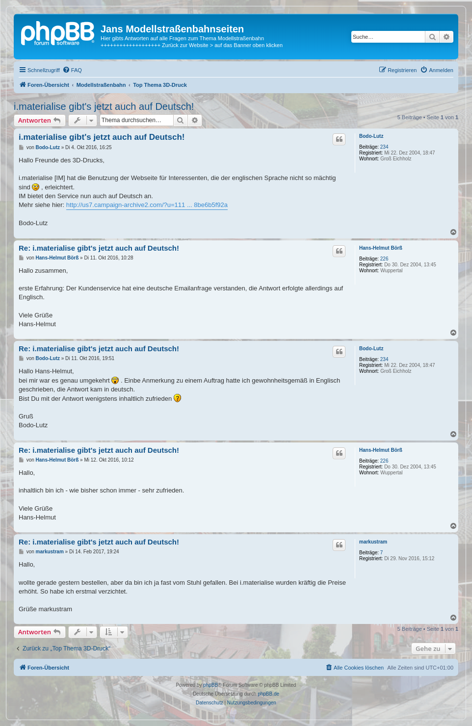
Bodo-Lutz (371, 136)
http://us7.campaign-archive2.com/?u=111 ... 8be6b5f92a (147, 204)
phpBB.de (268, 694)
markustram (373, 541)
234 (384, 147)
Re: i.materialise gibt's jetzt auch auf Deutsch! (99, 248)
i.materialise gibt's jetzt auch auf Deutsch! (104, 106)
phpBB (210, 685)
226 (384, 258)
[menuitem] (72, 70)
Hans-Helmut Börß (380, 248)
